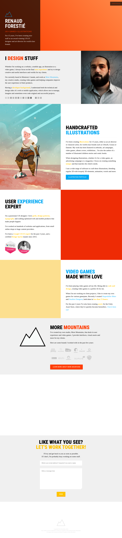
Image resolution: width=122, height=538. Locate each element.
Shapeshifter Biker (109, 296)
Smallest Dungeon (76, 299)
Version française (116, 3)
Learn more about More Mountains (66, 367)
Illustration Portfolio (77, 177)
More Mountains (51, 77)
